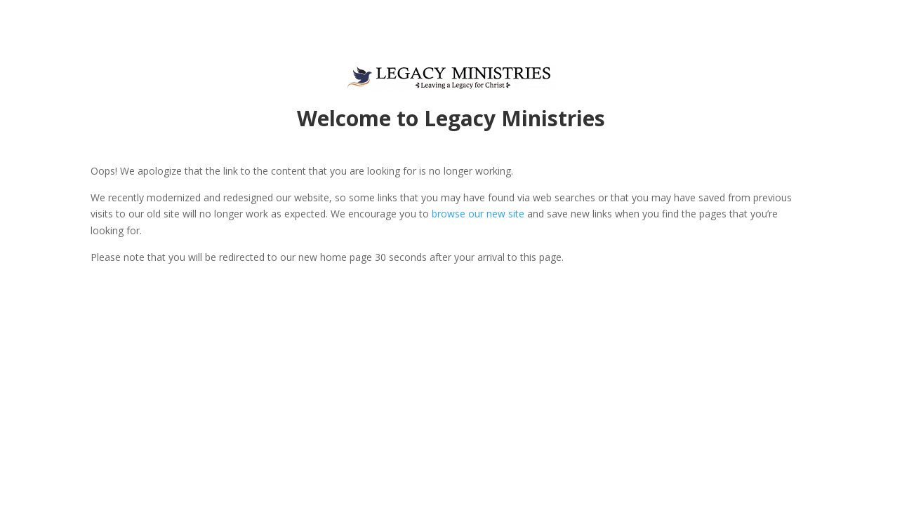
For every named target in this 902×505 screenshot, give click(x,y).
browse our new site (478, 213)
